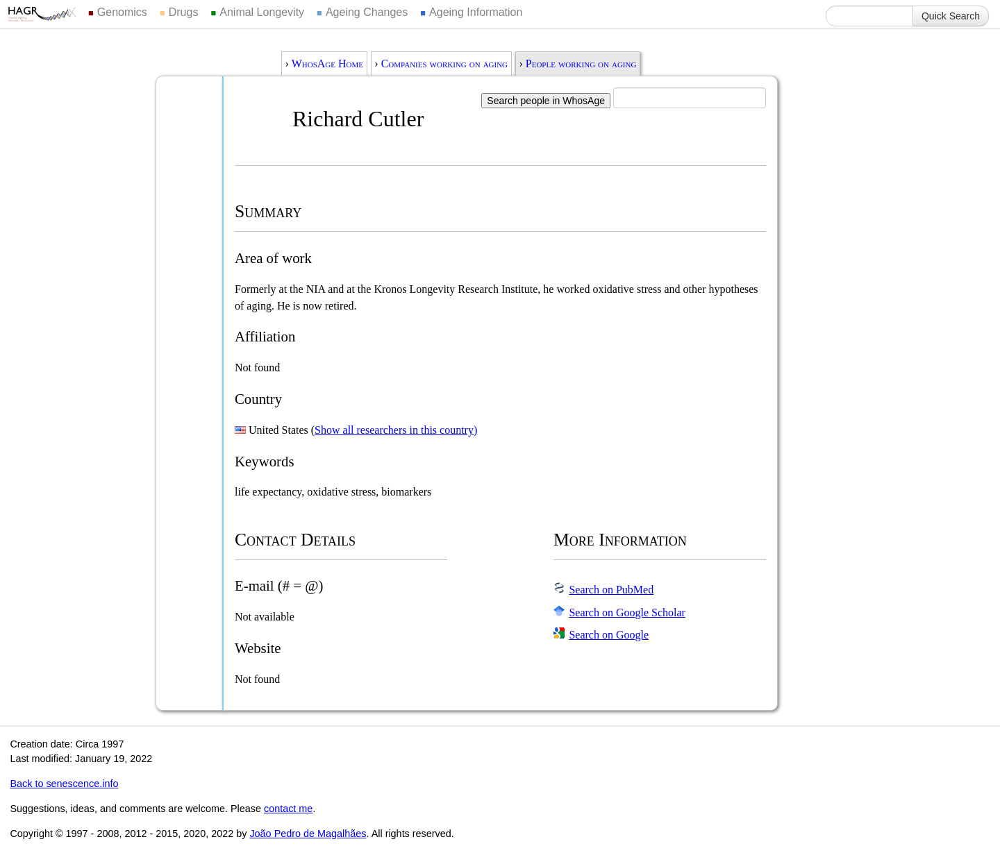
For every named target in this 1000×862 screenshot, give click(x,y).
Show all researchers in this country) (396, 430)
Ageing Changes (367, 12)
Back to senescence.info (64, 783)
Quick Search (951, 16)
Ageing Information (475, 12)
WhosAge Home (327, 63)
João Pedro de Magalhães (307, 833)
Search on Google (609, 635)
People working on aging (581, 63)
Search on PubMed (611, 589)
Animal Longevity (261, 12)
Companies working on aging (444, 63)
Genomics (122, 12)
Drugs (184, 12)
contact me (288, 808)
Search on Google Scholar (627, 612)
